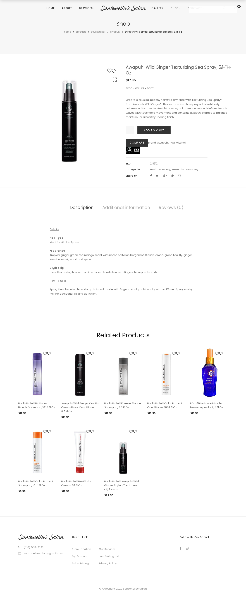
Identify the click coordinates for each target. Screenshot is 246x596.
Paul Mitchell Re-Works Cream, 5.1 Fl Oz (76, 483)
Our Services (107, 549)
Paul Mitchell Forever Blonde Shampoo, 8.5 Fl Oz (122, 405)
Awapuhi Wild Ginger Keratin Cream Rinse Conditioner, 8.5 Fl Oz (80, 407)
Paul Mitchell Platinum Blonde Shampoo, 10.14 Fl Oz (36, 405)
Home (50, 8)
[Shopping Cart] (235, 8)
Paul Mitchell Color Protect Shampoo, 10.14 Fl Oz (35, 483)
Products (81, 31)
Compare (137, 142)
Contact (195, 8)
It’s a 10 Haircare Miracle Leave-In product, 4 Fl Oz (206, 405)
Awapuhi (115, 31)
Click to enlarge (115, 80)
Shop (175, 8)
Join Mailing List (109, 556)
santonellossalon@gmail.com (43, 553)
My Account (80, 556)
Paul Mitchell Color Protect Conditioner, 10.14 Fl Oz (164, 405)
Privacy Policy (108, 563)
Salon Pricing (80, 563)
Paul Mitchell (98, 31)
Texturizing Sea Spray (185, 169)
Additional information (126, 207)
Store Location (81, 549)
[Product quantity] (130, 130)
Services (86, 8)
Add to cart (154, 130)
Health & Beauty (160, 169)
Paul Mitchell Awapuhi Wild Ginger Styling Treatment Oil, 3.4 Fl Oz (121, 485)
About (67, 8)
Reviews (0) (171, 207)
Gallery (157, 8)
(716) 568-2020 (34, 547)
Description (82, 207)
